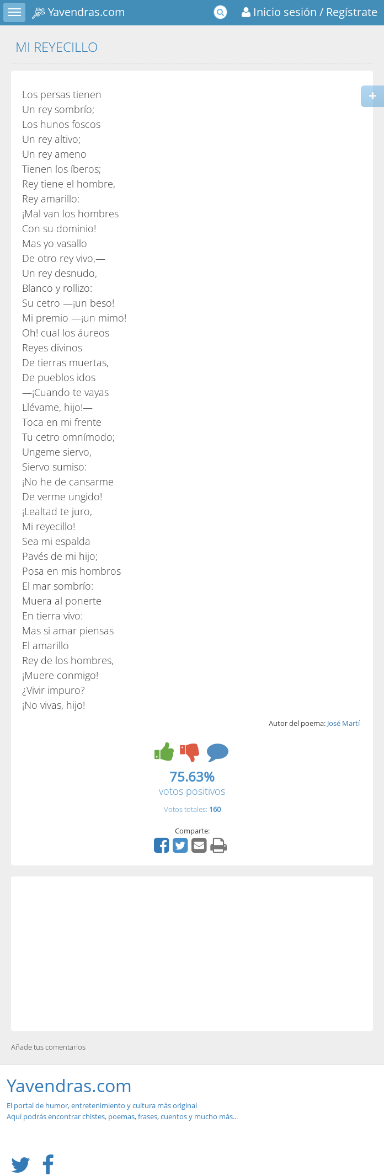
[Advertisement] (192, 953)
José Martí (343, 723)
